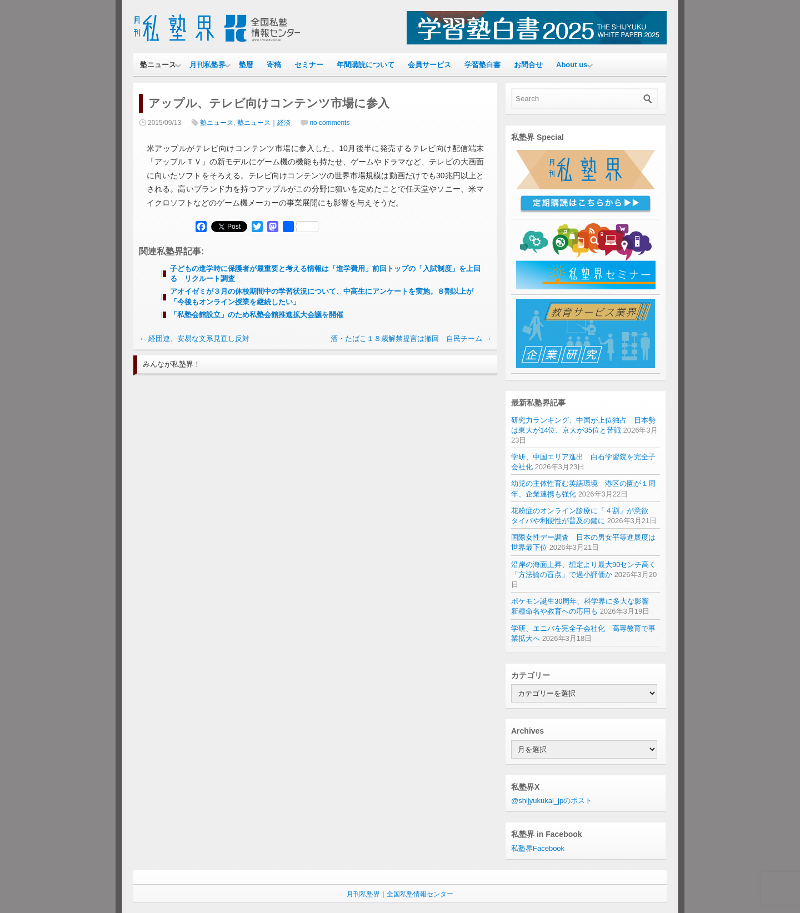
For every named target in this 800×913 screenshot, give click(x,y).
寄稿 (274, 65)
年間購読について (365, 65)
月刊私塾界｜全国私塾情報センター (400, 894)
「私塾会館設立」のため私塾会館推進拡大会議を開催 (256, 314)
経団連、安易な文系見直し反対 (194, 338)
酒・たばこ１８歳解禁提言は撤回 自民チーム (411, 338)
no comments (329, 123)
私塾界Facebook (537, 848)
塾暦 (246, 65)
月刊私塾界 (207, 65)
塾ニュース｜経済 (264, 123)
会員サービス (429, 65)
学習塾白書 (482, 65)
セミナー (308, 65)
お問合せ (528, 65)
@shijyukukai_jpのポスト (551, 800)
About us (571, 65)
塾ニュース (158, 65)
